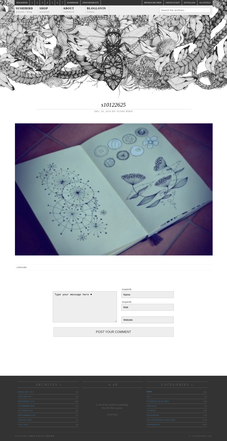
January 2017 (25, 396)
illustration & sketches (161, 420)
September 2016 (26, 415)
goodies (151, 410)
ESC (148, 396)
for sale (152, 406)
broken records (153, 3)
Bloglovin (96, 10)
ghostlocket (173, 3)
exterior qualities (158, 401)
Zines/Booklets (91, 3)
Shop (45, 10)
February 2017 (26, 392)
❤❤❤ (149, 392)
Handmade (72, 3)
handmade (153, 415)
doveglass (189, 3)
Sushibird (24, 10)
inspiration (153, 424)
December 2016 (26, 401)
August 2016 (24, 420)
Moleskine (22, 3)
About (68, 10)
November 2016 (26, 406)
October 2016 (25, 410)
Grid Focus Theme (42, 436)
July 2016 (23, 424)
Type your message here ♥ (85, 306)
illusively (204, 3)
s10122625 (113, 105)
